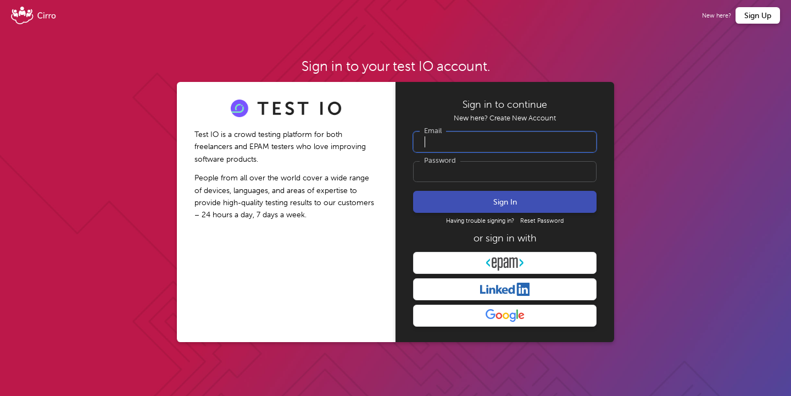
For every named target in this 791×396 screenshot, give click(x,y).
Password (440, 160)
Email (433, 130)
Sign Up (757, 15)
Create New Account (522, 118)
